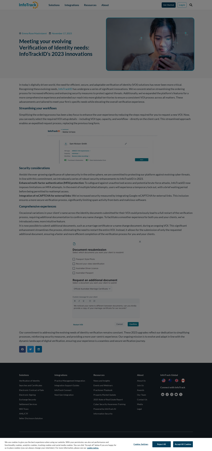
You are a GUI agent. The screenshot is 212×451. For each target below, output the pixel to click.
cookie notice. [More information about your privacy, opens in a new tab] (93, 448)
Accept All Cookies (183, 444)
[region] (106, 444)
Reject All (161, 444)
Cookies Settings (141, 444)
